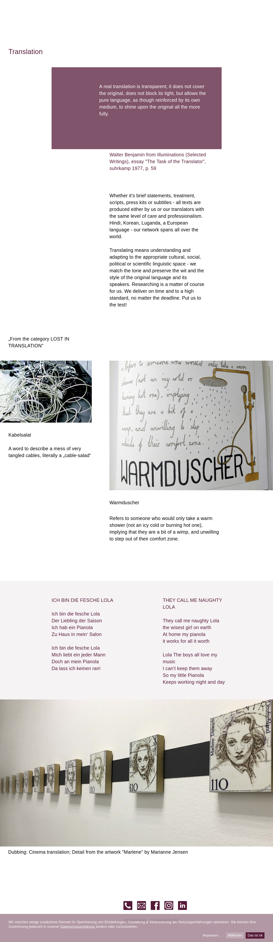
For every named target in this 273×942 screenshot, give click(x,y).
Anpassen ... (212, 935)
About (258, 13)
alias (18, 12)
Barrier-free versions (221, 13)
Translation (90, 13)
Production (178, 13)
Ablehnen (235, 935)
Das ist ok (255, 935)
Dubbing (149, 13)
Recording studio (51, 13)
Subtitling (121, 13)
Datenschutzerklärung (77, 927)
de (248, 6)
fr (263, 6)
